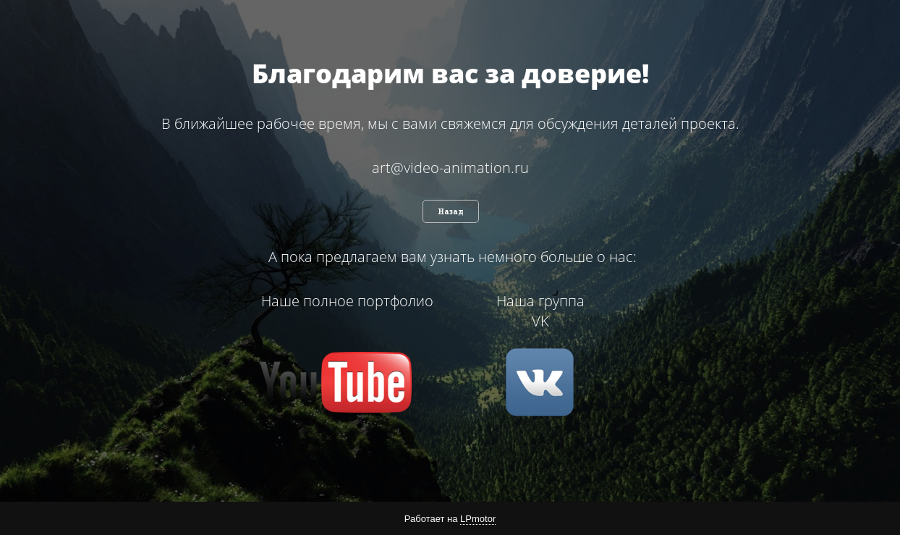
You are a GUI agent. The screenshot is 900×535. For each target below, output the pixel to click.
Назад (451, 211)
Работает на (450, 519)
